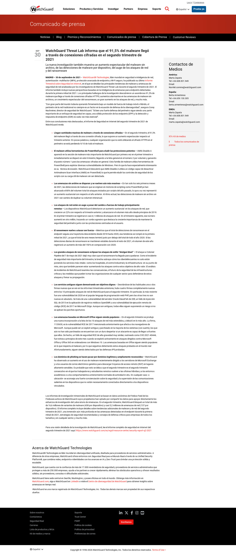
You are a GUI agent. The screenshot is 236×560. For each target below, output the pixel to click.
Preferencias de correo (85, 533)
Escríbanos (126, 522)
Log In (189, 2)
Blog (59, 37)
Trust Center (80, 517)
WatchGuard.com (40, 481)
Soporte (78, 512)
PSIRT (77, 521)
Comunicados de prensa (121, 37)
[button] (167, 9)
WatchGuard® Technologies (96, 77)
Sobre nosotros (37, 512)
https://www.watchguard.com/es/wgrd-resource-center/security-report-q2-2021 (114, 430)
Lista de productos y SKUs (42, 529)
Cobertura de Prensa (154, 37)
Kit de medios (179, 136)
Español (182, 9)
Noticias (45, 37)
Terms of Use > (159, 550)
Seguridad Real (37, 521)
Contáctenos (199, 2)
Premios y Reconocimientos (84, 37)
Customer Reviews (184, 37)
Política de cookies (83, 525)
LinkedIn (75, 481)
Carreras (34, 525)
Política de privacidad (84, 529)
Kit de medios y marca (40, 533)
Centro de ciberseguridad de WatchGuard (107, 481)
